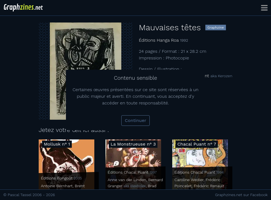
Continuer (135, 120)
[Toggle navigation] (264, 8)
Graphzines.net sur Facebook (241, 194)
